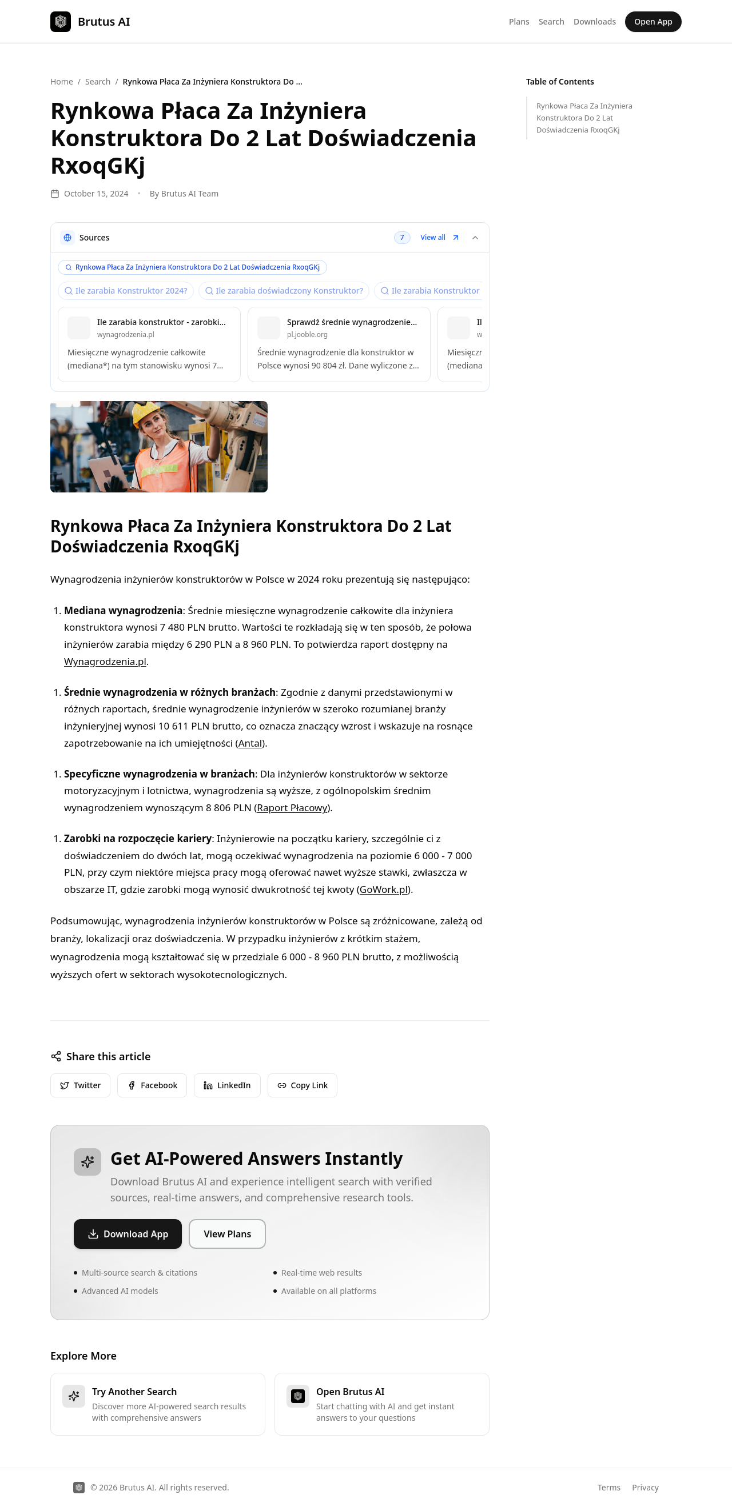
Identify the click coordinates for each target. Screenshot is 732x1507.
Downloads (595, 21)
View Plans (227, 1234)
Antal (250, 743)
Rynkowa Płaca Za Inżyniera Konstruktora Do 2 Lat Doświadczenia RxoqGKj (584, 118)
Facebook (152, 1085)
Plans (519, 21)
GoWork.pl (384, 889)
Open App (653, 21)
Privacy (645, 1487)
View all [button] (440, 237)
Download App (127, 1234)
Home (61, 81)
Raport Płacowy (292, 807)
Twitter (80, 1085)
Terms (609, 1487)
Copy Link (302, 1085)
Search (551, 21)
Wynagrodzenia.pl (105, 661)
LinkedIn (227, 1085)
